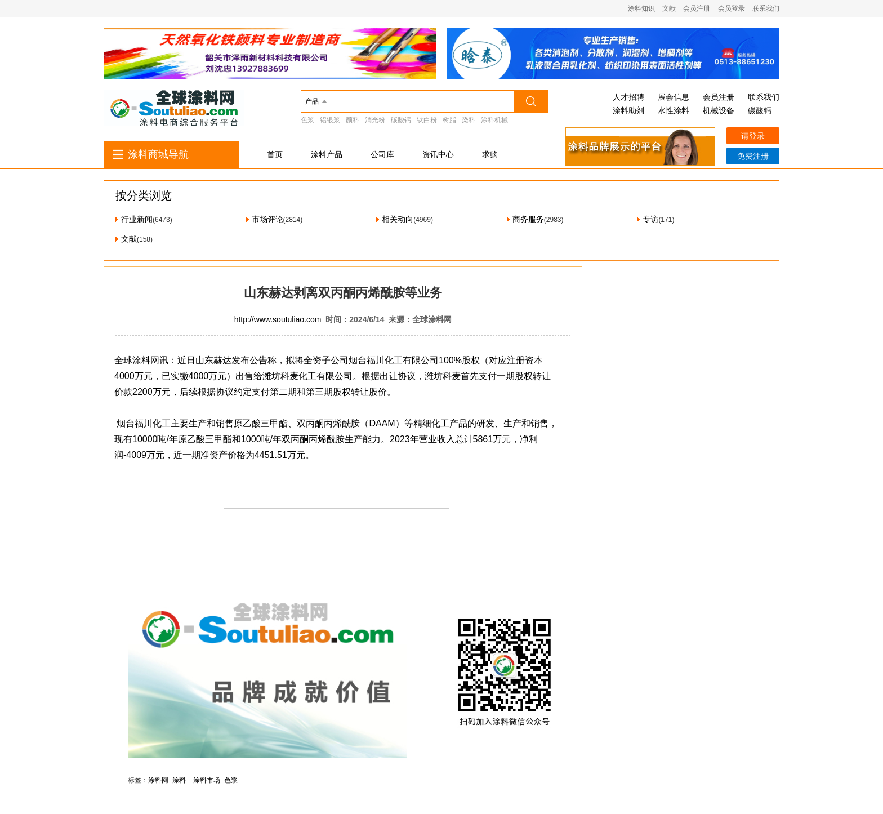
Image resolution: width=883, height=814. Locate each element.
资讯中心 (438, 154)
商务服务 (528, 219)
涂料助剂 (628, 110)
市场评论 (267, 219)
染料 (468, 120)
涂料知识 (641, 8)
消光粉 (375, 120)
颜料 (352, 120)
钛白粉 (427, 120)
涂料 (179, 780)
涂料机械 (494, 120)
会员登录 (731, 8)
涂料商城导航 (158, 154)
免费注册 (753, 156)
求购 (490, 154)
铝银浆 (330, 120)
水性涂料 (673, 110)
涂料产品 (326, 154)
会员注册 (696, 8)
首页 (275, 154)
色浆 (307, 120)
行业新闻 (137, 219)
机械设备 (718, 110)
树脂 (449, 120)
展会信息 (673, 96)
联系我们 (765, 8)
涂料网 (158, 780)
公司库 (382, 154)
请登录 (753, 135)
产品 (312, 101)
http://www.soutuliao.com (278, 319)
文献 (669, 8)
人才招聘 (628, 96)
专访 (650, 219)
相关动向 (397, 219)
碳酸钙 (401, 120)
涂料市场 (206, 780)
